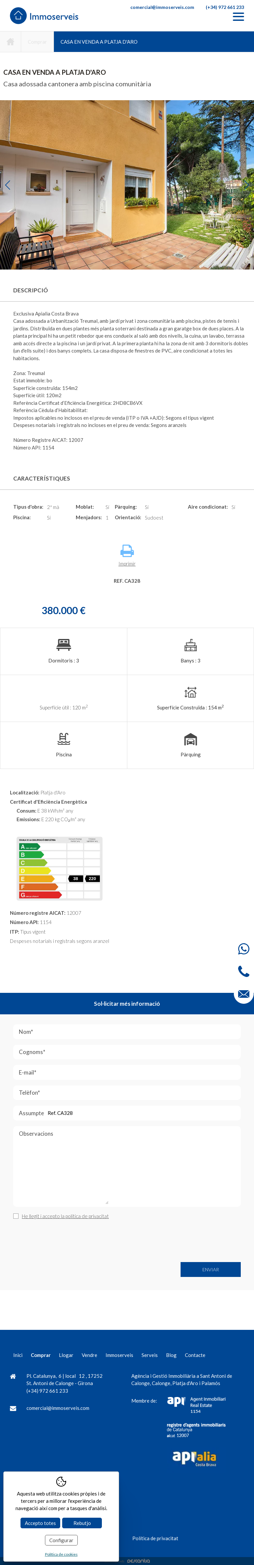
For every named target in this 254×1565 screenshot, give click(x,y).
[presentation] (63, 1241)
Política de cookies (61, 1554)
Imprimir (127, 555)
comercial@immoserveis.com (162, 7)
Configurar (61, 1540)
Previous (7, 185)
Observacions (64, 1168)
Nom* (63, 1031)
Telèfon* (67, 1092)
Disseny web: (127, 1561)
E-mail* (65, 1072)
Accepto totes (40, 1523)
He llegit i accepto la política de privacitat (65, 1216)
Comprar (37, 42)
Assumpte (69, 1113)
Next (246, 185)
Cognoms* (69, 1052)
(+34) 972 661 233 (225, 7)
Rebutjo (82, 1523)
